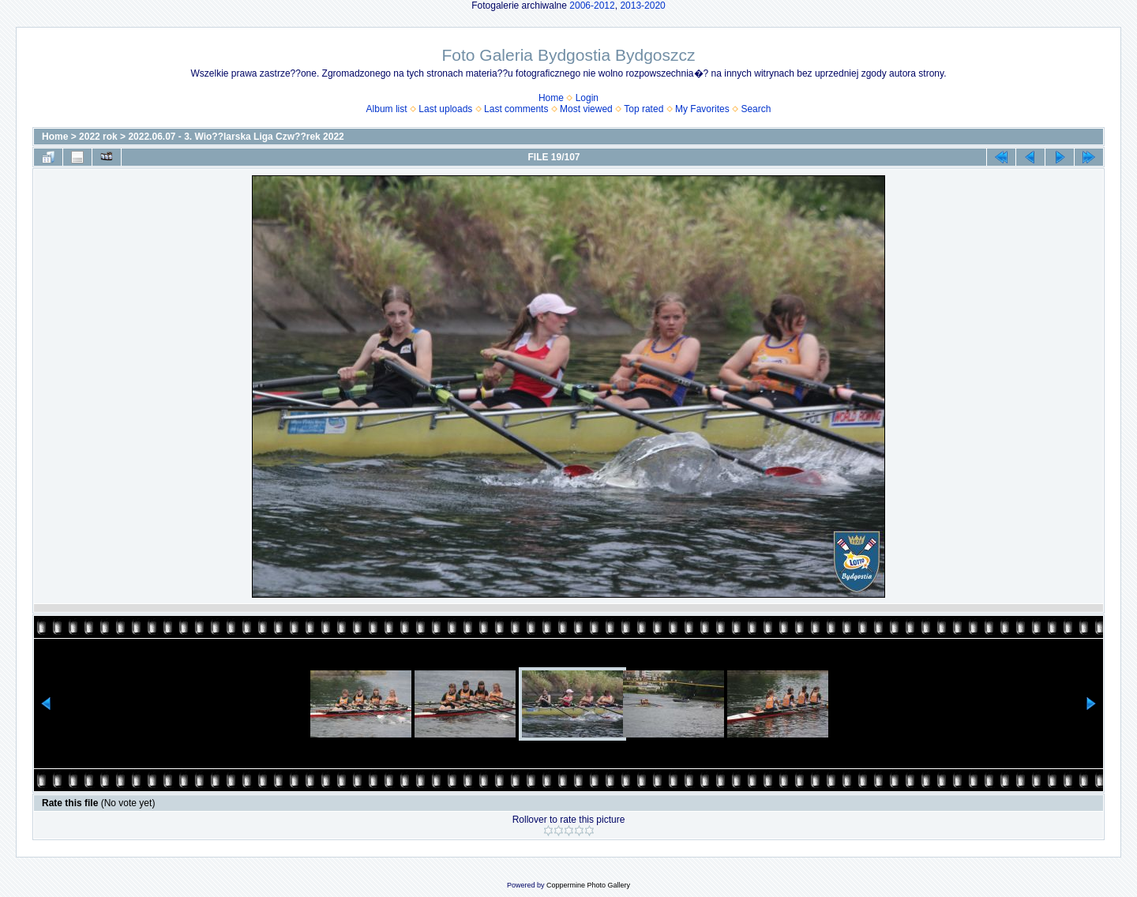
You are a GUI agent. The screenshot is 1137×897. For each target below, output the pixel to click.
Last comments (516, 108)
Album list (386, 108)
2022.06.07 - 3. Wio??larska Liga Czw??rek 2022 (235, 136)
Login (587, 97)
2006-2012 (591, 5)
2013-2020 (642, 5)
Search (756, 108)
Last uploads (445, 108)
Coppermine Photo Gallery (588, 885)
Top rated (643, 108)
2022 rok (98, 136)
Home (551, 97)
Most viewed (586, 108)
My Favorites (702, 108)
